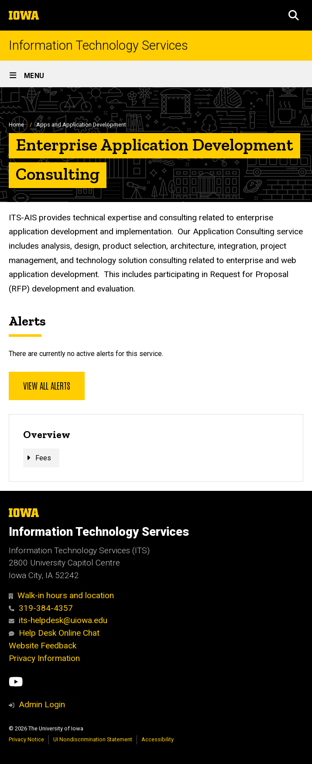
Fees (43, 458)
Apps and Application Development (81, 124)
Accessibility (157, 739)
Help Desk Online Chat (54, 633)
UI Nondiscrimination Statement (92, 739)
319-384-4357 (41, 608)
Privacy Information (44, 658)
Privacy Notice (26, 739)
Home (16, 124)
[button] (293, 15)
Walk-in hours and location (61, 595)
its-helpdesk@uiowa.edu (58, 620)
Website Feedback (42, 646)
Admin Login (42, 704)
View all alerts (46, 385)
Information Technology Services (98, 45)
